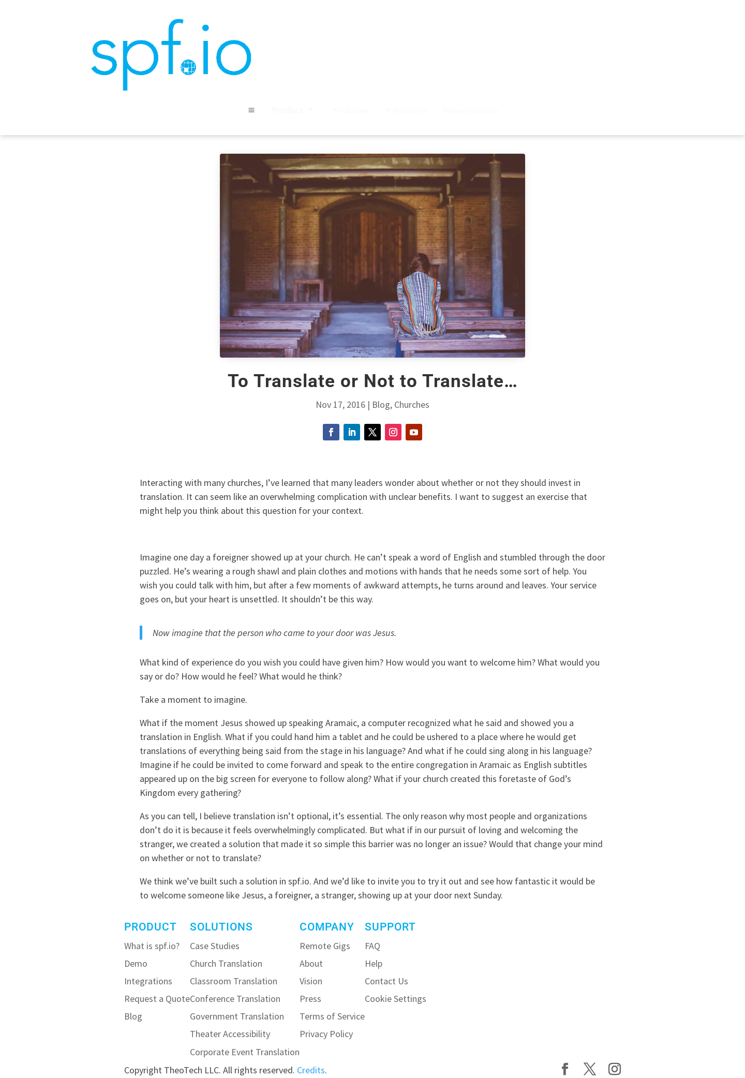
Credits (311, 1070)
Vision (311, 981)
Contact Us (386, 981)
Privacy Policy (326, 1034)
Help (373, 963)
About (311, 963)
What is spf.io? (152, 946)
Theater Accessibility (230, 1034)
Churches (411, 404)
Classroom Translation (233, 981)
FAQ (372, 946)
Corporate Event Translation (245, 1052)
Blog (381, 404)
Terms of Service (332, 1016)
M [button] (251, 110)
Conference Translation (235, 999)
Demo (135, 963)
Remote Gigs (325, 946)
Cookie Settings (395, 999)
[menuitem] (293, 110)
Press (310, 999)
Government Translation (237, 1016)
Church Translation (226, 963)
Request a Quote (157, 999)
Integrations (148, 981)
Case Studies (215, 946)
